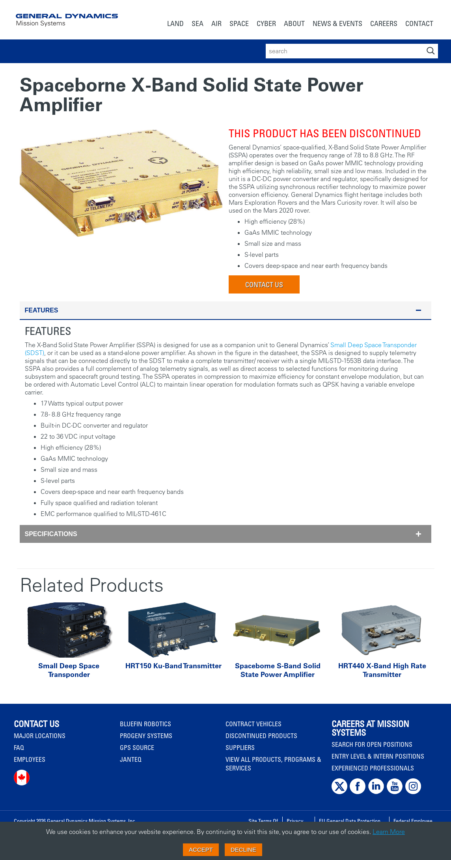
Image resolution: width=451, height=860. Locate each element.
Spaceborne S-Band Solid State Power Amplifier (278, 670)
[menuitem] (175, 24)
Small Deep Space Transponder (68, 670)
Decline (243, 849)
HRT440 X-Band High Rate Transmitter (382, 670)
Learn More (389, 832)
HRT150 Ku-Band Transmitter (173, 666)
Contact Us (264, 284)
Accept (201, 849)
